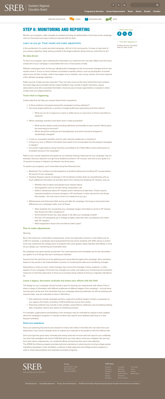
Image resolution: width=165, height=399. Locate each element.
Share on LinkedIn (130, 34)
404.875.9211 (68, 367)
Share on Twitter (125, 34)
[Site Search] (157, 5)
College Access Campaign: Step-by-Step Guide (127, 46)
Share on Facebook (119, 34)
